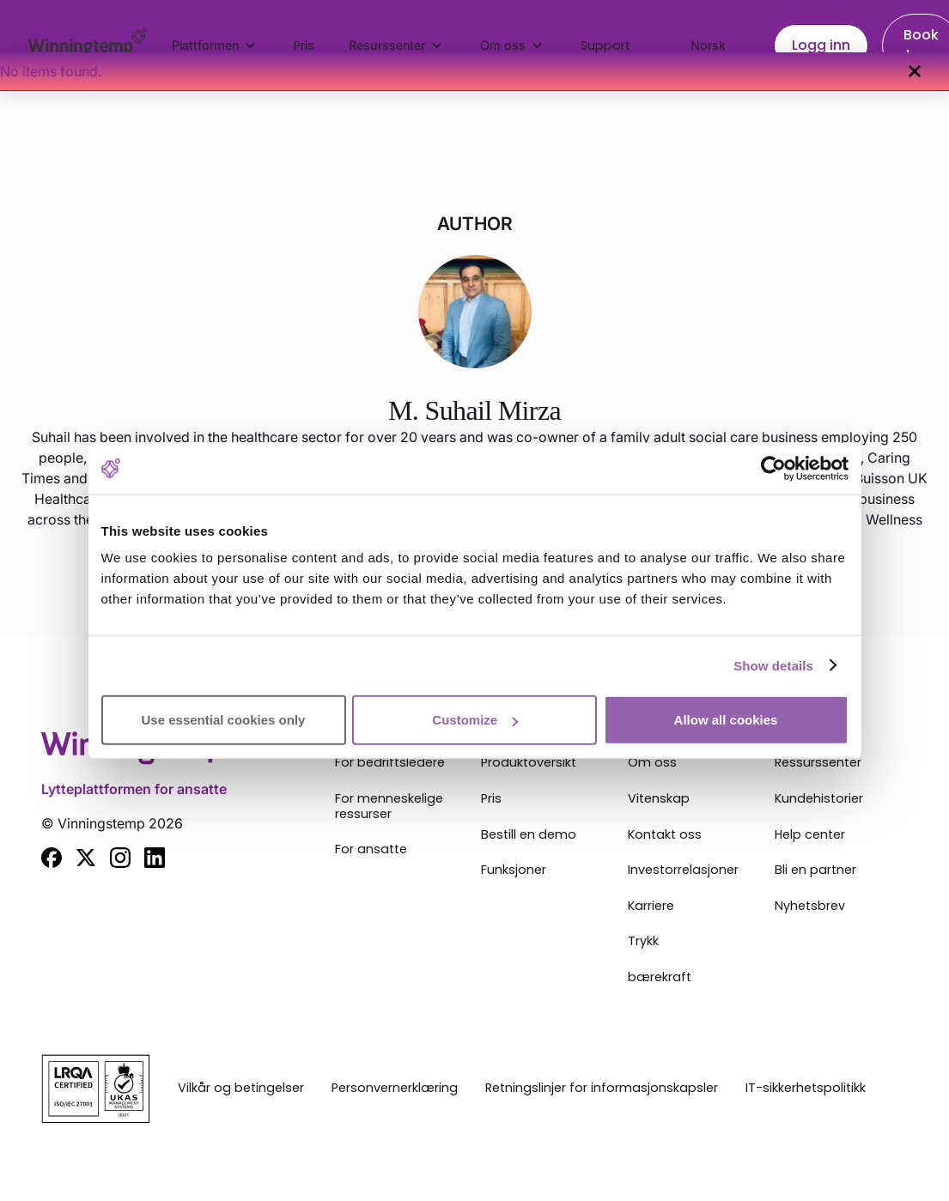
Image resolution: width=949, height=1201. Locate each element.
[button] (215, 45)
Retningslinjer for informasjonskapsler (601, 1088)
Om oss (652, 763)
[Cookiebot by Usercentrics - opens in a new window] (773, 468)
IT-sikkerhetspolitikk (805, 1088)
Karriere (651, 906)
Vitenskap (659, 799)
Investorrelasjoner (683, 870)
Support (605, 45)
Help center (810, 835)
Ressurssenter (818, 763)
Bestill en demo (528, 835)
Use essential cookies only (224, 720)
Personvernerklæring (395, 1088)
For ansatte (371, 850)
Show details (773, 665)
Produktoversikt (528, 763)
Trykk (643, 941)
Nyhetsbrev (810, 906)
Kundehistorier (819, 799)
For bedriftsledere (390, 763)
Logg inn (821, 45)
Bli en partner (815, 870)
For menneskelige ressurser (389, 807)
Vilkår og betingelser (241, 1088)
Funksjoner (513, 870)
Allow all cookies (726, 720)
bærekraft (659, 978)
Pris (304, 45)
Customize (475, 720)
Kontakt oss (665, 835)
